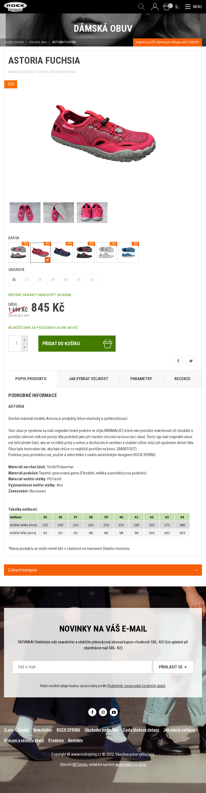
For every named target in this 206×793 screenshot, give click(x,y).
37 (27, 279)
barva (13, 238)
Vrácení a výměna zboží (24, 740)
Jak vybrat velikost (179, 729)
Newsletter (42, 729)
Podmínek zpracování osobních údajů (136, 685)
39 (52, 279)
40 (66, 279)
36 (14, 279)
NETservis (79, 764)
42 (91, 279)
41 (78, 279)
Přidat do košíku (77, 343)
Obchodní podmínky (101, 729)
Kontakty (75, 740)
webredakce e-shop (130, 764)
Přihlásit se (173, 667)
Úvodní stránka (14, 42)
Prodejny (56, 740)
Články (23, 729)
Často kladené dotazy (141, 729)
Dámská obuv (38, 42)
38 (40, 279)
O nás (8, 729)
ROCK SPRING (68, 729)
